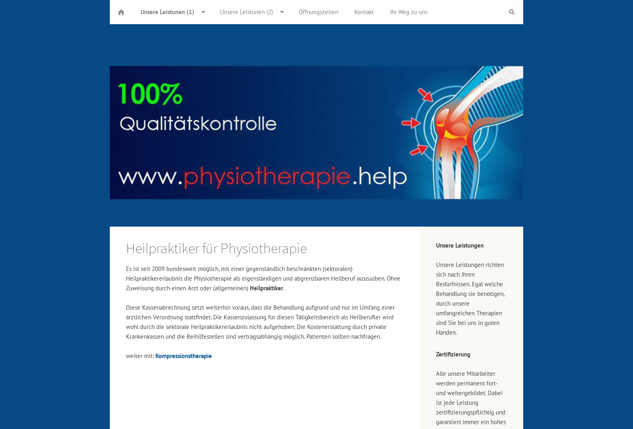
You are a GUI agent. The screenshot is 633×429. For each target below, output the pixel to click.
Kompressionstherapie (183, 356)
